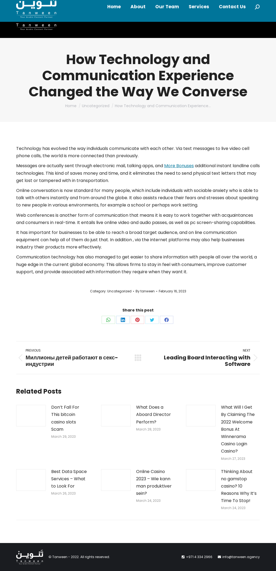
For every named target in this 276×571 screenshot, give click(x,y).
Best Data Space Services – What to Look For (69, 478)
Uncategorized (119, 291)
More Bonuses (179, 166)
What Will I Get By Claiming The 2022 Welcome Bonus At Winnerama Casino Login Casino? (238, 429)
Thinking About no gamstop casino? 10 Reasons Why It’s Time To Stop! (239, 486)
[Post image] (31, 415)
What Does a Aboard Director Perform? (153, 414)
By (145, 291)
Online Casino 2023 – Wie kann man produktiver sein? (154, 482)
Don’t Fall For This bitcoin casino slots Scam (65, 418)
